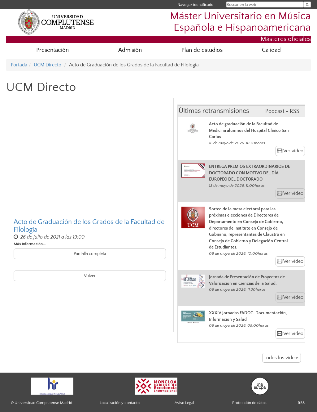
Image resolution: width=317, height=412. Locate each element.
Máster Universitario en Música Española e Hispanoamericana (240, 22)
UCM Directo (47, 65)
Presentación (52, 50)
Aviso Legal (184, 403)
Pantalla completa (90, 253)
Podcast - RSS (282, 111)
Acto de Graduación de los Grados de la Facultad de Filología (89, 226)
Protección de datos (249, 403)
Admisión (130, 50)
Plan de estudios (202, 50)
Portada (19, 65)
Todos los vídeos (281, 358)
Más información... (30, 244)
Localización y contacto (120, 403)
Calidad (271, 50)
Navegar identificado (195, 4)
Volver (90, 275)
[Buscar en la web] (307, 4)
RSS (301, 403)
